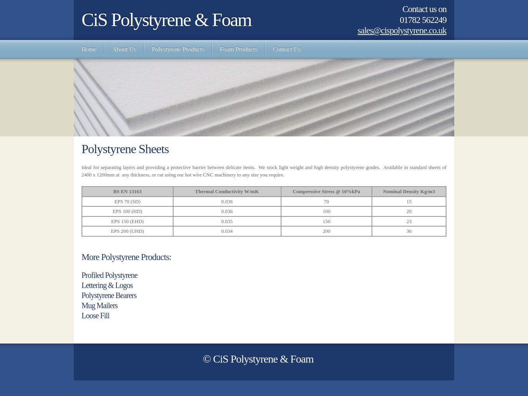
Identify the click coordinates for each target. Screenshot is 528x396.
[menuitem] (89, 49)
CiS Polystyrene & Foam (166, 19)
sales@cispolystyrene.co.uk (402, 30)
